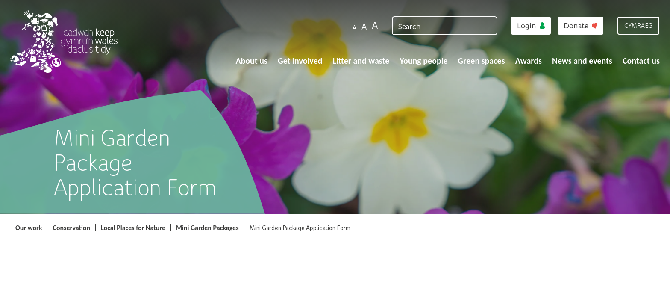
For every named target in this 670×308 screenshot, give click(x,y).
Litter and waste (360, 61)
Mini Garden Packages (207, 228)
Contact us (641, 61)
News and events (582, 61)
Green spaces (481, 61)
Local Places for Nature (133, 228)
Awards (528, 61)
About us (251, 61)
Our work (28, 228)
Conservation (71, 228)
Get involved (300, 61)
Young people (423, 61)
